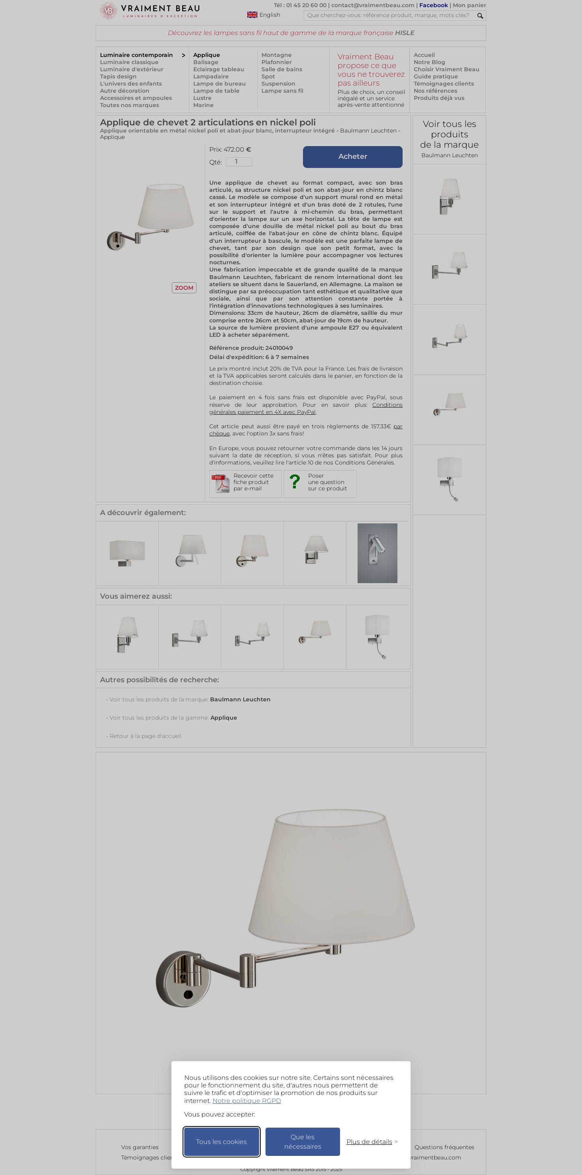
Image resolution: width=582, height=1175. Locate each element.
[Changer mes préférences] (368, 1142)
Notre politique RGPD (246, 1101)
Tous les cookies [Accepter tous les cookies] (221, 1142)
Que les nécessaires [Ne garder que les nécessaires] (302, 1141)
